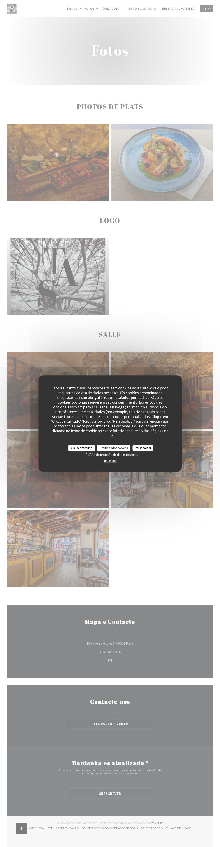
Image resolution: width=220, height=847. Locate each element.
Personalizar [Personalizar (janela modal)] (143, 448)
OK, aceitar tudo (82, 448)
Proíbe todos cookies (114, 448)
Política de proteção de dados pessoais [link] (112, 454)
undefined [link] (110, 461)
